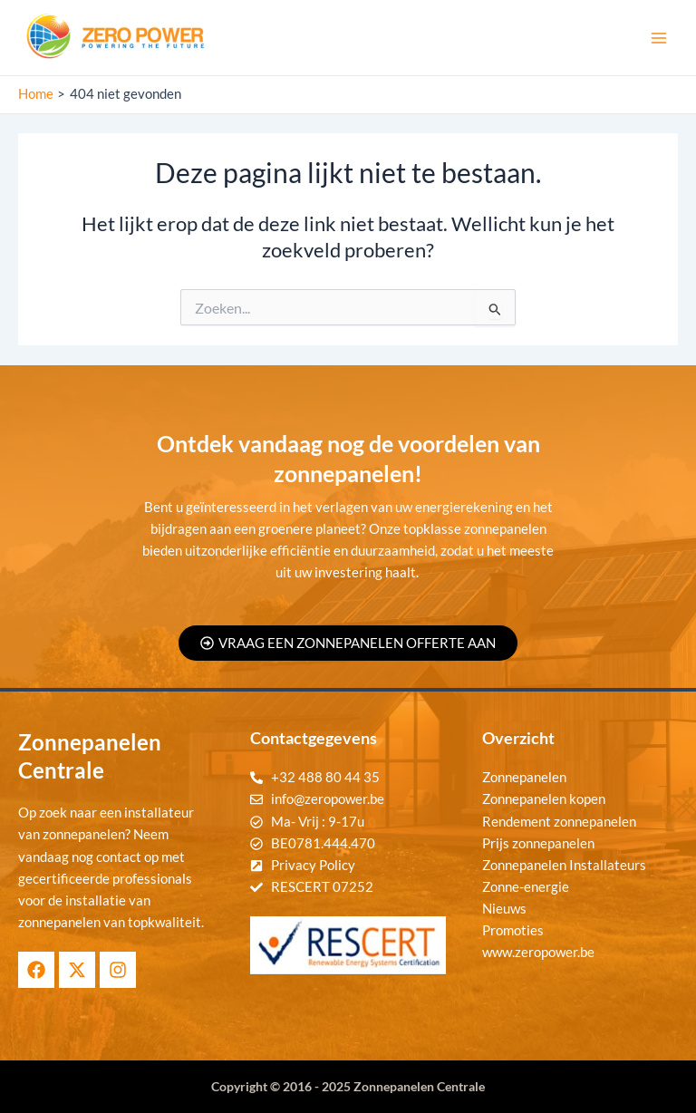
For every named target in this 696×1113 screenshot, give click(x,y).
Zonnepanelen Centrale (419, 1086)
